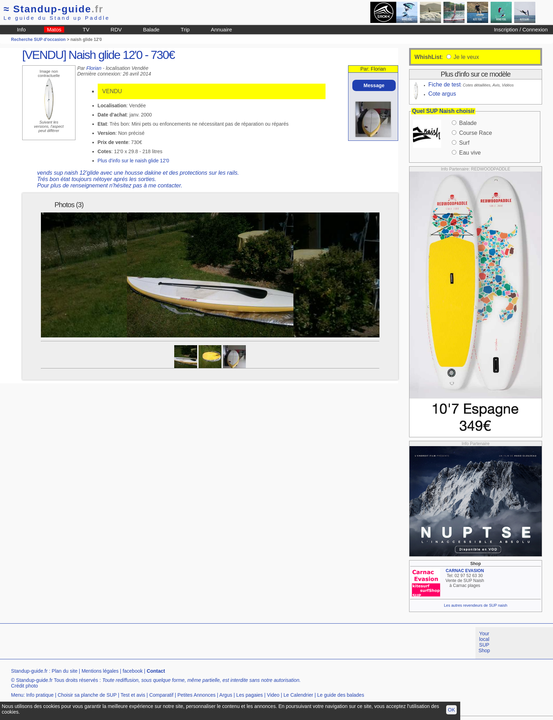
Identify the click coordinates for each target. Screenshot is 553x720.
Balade (151, 29)
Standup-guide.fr (29, 671)
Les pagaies (249, 695)
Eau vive (470, 153)
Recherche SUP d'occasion (38, 39)
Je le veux (465, 57)
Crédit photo (24, 686)
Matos (54, 29)
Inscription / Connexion (521, 29)
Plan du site (65, 671)
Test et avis (133, 695)
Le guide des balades (340, 695)
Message (374, 85)
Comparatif (161, 695)
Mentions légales (100, 671)
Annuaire (221, 29)
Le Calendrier (298, 695)
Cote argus (442, 94)
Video (273, 695)
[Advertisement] (128, 643)
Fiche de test (445, 85)
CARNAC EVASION (465, 570)
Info (21, 29)
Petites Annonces (196, 695)
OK (451, 710)
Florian (94, 68)
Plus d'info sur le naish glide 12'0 (133, 160)
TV (86, 29)
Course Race (475, 133)
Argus (225, 695)
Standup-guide (53, 9)
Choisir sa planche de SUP (86, 695)
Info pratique (40, 695)
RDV (116, 29)
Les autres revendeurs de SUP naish (476, 605)
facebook (133, 671)
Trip (185, 29)
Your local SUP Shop (484, 642)
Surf (464, 143)
